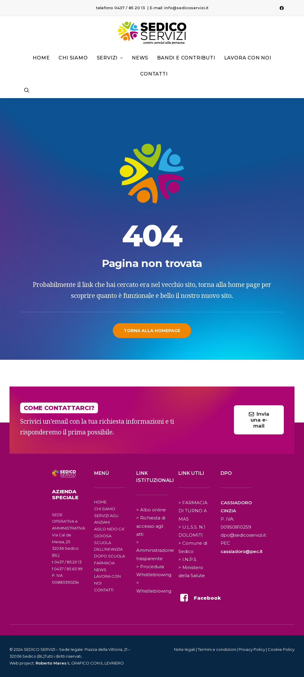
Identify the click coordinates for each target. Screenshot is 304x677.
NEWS (100, 569)
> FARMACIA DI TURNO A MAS (193, 511)
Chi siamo (73, 58)
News (140, 58)
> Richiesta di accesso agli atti (150, 526)
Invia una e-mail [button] (260, 420)
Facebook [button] (207, 598)
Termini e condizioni (217, 649)
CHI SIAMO (104, 508)
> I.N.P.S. (187, 559)
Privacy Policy (252, 649)
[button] (281, 8)
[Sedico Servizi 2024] (152, 33)
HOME (100, 501)
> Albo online (151, 510)
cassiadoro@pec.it (242, 551)
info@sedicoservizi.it (186, 7)
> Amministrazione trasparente (155, 550)
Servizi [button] (110, 58)
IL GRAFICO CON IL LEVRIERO (80, 663)
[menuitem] (281, 8)
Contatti (153, 74)
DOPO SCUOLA (109, 556)
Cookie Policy (281, 649)
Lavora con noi (247, 58)
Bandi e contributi (186, 58)
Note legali (184, 649)
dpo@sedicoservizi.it (243, 535)
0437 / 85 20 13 (129, 7)
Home (41, 58)
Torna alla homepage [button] (152, 330)
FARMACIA (104, 562)
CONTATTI (103, 590)
